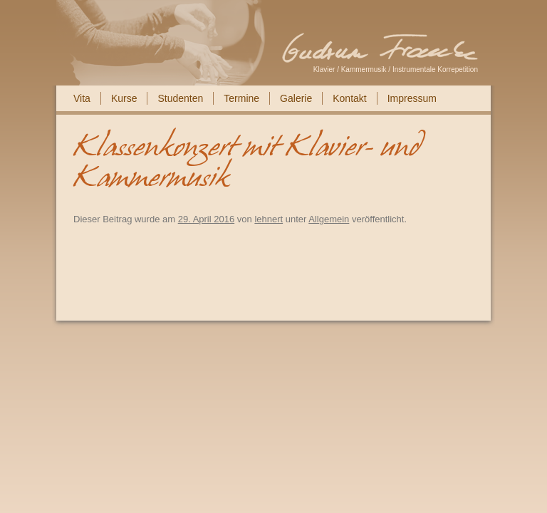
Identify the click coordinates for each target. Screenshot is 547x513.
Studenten (180, 98)
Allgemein (328, 219)
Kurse (124, 98)
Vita (81, 98)
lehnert (268, 219)
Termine (241, 98)
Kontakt (349, 98)
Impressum (412, 98)
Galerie (296, 98)
